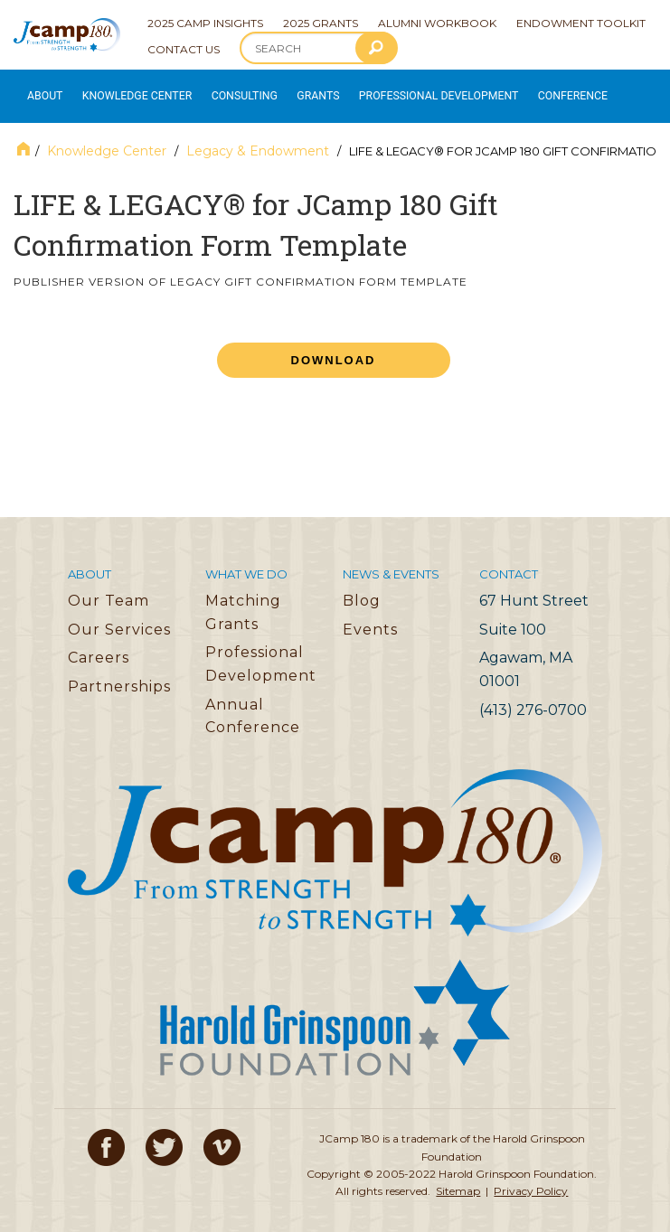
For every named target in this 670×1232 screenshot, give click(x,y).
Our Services (119, 616)
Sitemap (458, 1178)
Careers (98, 645)
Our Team (108, 588)
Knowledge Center (128, 90)
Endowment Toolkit (581, 23)
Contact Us (183, 49)
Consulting (227, 90)
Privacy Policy (531, 1178)
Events (370, 616)
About (41, 90)
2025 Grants (320, 23)
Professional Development (408, 90)
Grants (297, 90)
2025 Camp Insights (205, 23)
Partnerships (119, 673)
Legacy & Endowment (257, 138)
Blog (362, 588)
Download (333, 348)
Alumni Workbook (437, 23)
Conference (527, 90)
